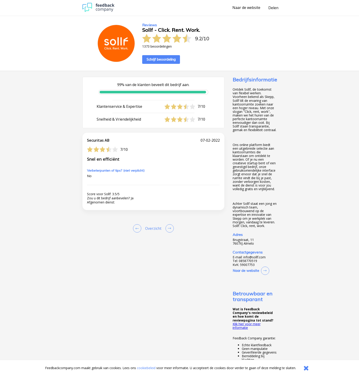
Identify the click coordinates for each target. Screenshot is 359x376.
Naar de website (246, 7)
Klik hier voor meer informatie (247, 326)
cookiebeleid (146, 368)
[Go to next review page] (169, 228)
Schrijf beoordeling (161, 59)
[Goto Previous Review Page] (138, 228)
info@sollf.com (254, 257)
